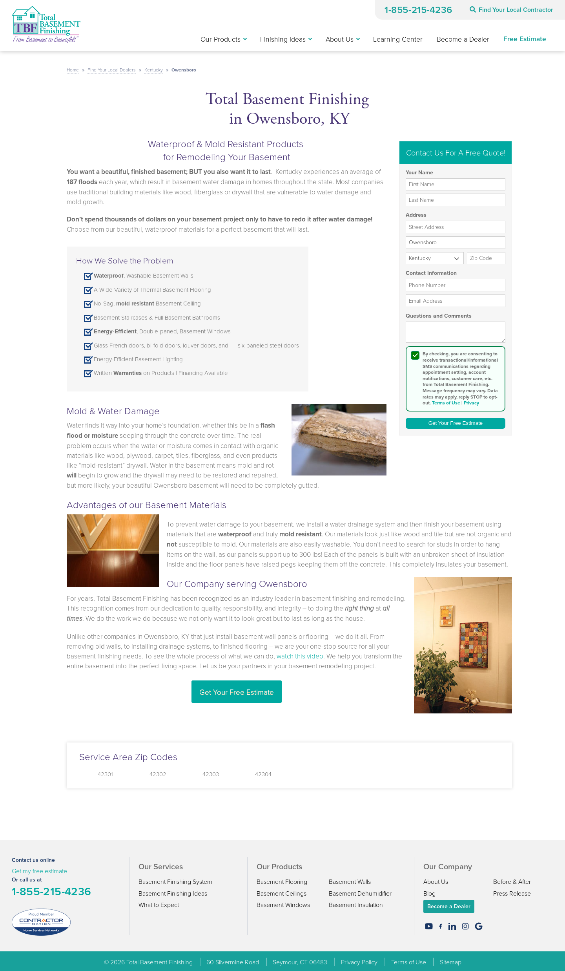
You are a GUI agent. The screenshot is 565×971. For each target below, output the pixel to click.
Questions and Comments (439, 313)
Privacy (471, 400)
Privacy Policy (359, 959)
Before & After (512, 879)
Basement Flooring (282, 879)
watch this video (300, 653)
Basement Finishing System (175, 879)
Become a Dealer (448, 904)
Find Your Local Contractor (511, 9)
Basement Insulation (356, 902)
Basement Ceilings (281, 890)
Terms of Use (446, 400)
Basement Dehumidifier (360, 890)
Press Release (512, 890)
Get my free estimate (39, 868)
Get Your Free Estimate (236, 689)
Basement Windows (283, 902)
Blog (429, 890)
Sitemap (450, 959)
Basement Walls (350, 879)
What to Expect (159, 902)
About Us (435, 879)
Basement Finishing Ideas (173, 890)
